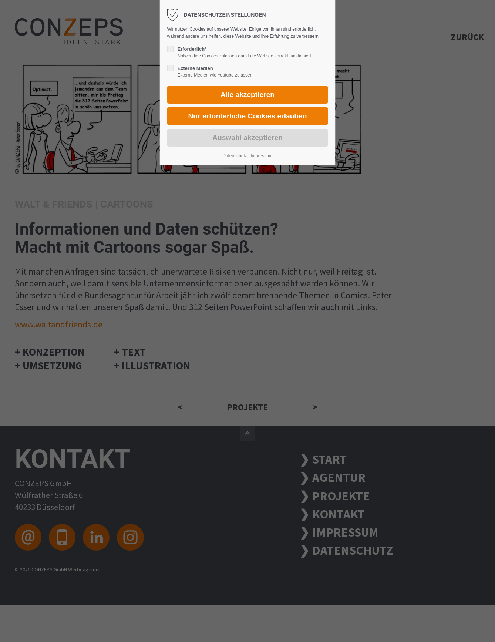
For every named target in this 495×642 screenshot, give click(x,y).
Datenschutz (234, 155)
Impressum (261, 155)
